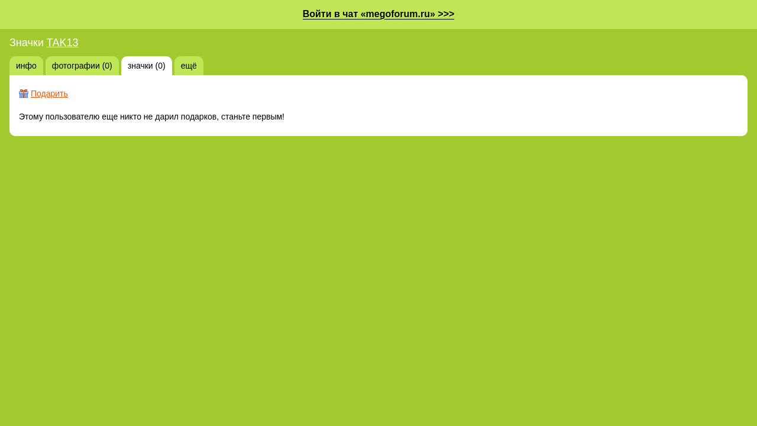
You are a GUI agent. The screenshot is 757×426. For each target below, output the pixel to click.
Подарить (49, 93)
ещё (189, 65)
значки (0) (147, 65)
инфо (26, 65)
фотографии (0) (82, 65)
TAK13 (63, 43)
